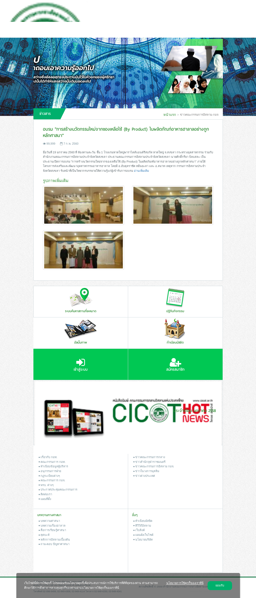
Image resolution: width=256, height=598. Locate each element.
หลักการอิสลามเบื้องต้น (54, 539)
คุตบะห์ (44, 534)
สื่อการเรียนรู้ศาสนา (52, 530)
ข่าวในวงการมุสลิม (146, 471)
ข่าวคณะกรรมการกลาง (149, 457)
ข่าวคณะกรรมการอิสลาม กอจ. (153, 466)
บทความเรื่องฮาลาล (52, 525)
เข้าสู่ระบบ (81, 364)
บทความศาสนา (49, 520)
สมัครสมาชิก (175, 364)
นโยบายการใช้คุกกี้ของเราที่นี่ (185, 583)
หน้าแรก (169, 115)
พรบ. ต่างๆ (46, 485)
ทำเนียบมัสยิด (142, 520)
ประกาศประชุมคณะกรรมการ (58, 489)
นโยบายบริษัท (143, 539)
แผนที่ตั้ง (45, 499)
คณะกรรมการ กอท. (52, 461)
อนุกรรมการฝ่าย (50, 471)
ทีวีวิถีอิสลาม (142, 525)
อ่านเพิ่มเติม (141, 170)
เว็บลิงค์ (139, 530)
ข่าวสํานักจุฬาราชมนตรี (149, 461)
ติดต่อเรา (45, 494)
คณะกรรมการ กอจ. (52, 480)
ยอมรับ (219, 585)
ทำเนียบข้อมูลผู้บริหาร (53, 466)
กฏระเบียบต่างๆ (49, 475)
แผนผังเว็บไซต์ (143, 534)
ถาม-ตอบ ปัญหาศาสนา (54, 544)
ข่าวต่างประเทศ (144, 475)
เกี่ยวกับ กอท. (48, 457)
